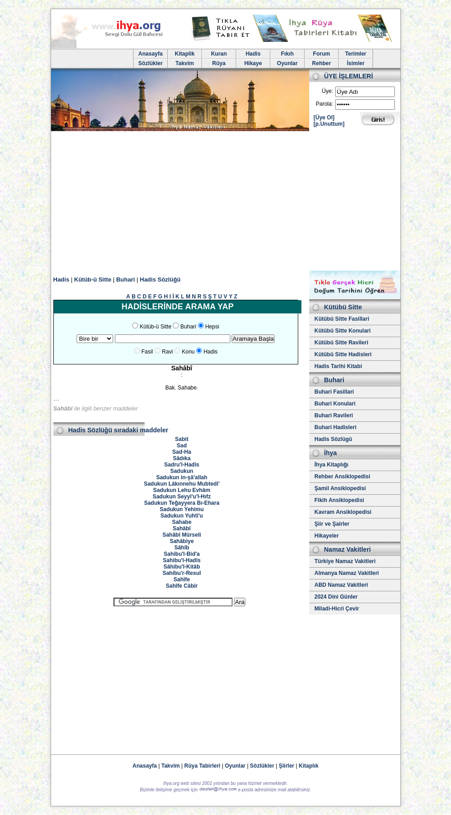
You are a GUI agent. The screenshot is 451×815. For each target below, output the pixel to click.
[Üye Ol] (324, 117)
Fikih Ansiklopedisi (339, 500)
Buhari (125, 279)
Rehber (321, 63)
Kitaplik (184, 54)
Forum (321, 54)
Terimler (355, 54)
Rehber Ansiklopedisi (342, 476)
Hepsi (212, 326)
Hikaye (253, 63)
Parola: (324, 104)
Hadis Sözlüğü (160, 279)
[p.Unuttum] (329, 124)
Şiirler (286, 766)
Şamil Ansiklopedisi (340, 488)
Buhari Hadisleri (336, 427)
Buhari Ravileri (334, 415)
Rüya (218, 63)
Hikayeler (327, 536)
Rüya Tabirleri (202, 766)
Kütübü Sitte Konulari (343, 331)
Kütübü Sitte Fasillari (342, 319)
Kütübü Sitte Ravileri (341, 342)
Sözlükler (150, 63)
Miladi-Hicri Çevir (337, 608)
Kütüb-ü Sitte (93, 279)
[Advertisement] (225, 202)
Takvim (185, 63)
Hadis (253, 54)
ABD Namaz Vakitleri (341, 585)
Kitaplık (308, 766)
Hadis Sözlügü (334, 439)
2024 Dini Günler (336, 597)
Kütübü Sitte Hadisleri (343, 354)
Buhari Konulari (335, 403)
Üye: (327, 91)
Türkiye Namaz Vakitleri (345, 561)
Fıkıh (287, 54)
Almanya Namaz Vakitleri (347, 573)
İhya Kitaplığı (332, 464)
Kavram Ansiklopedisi (343, 512)
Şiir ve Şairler (332, 524)
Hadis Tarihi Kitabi (338, 366)
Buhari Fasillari (334, 392)
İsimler (356, 63)
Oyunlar (287, 63)
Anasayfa (150, 54)
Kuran (219, 54)
